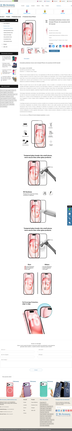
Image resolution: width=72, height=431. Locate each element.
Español (62, 1)
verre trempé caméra (50, 423)
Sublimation (8, 96)
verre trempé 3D (42, 423)
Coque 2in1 (11, 100)
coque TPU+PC (42, 419)
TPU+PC (2, 100)
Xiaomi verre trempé (7, 34)
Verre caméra (2, 104)
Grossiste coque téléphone (25, 429)
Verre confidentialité (10, 104)
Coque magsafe (3, 92)
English (39, 1)
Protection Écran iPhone (8, 28)
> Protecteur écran (16, 16)
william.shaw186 (10, 414)
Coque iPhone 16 (43, 406)
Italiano (69, 1)
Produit (27, 5)
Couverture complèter (4, 102)
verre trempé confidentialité (44, 425)
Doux (12, 96)
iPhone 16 (2, 90)
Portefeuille (2, 96)
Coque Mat (9, 94)
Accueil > (2, 16)
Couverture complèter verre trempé (45, 421)
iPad (15, 100)
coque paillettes (3, 94)
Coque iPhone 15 (50, 406)
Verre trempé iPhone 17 (44, 404)
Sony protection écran (8, 36)
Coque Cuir (15, 94)
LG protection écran (7, 39)
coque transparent (3, 98)
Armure (9, 98)
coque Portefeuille (43, 414)
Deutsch (54, 1)
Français (47, 1)
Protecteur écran (34, 405)
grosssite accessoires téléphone (46, 429)
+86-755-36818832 (5, 406)
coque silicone (10, 92)
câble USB (5, 46)
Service (38, 5)
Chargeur (5, 44)
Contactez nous (54, 50)
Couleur (6, 100)
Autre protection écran (8, 41)
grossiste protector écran (34, 429)
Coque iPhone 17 (43, 402)
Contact (47, 5)
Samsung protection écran (8, 30)
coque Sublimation (50, 414)
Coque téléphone (6, 23)
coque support (8, 90)
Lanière (13, 98)
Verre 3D (11, 102)
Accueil (22, 5)
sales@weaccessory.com (7, 411)
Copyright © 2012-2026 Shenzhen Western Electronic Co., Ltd (10, 429)
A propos (33, 5)
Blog (43, 5)
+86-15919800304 (10, 409)
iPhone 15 (14, 90)
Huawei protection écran (8, 32)
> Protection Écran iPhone (29, 16)
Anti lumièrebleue (3, 106)
